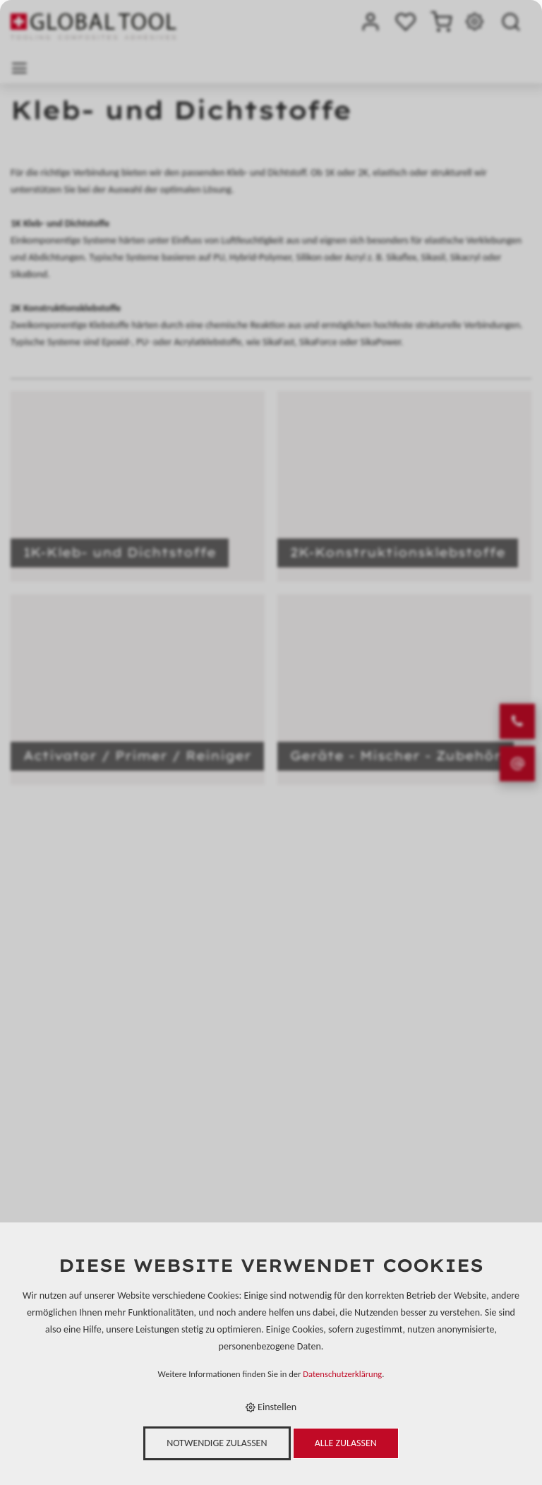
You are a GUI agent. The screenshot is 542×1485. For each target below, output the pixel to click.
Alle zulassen (346, 1443)
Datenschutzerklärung (342, 1374)
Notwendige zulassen (217, 1443)
